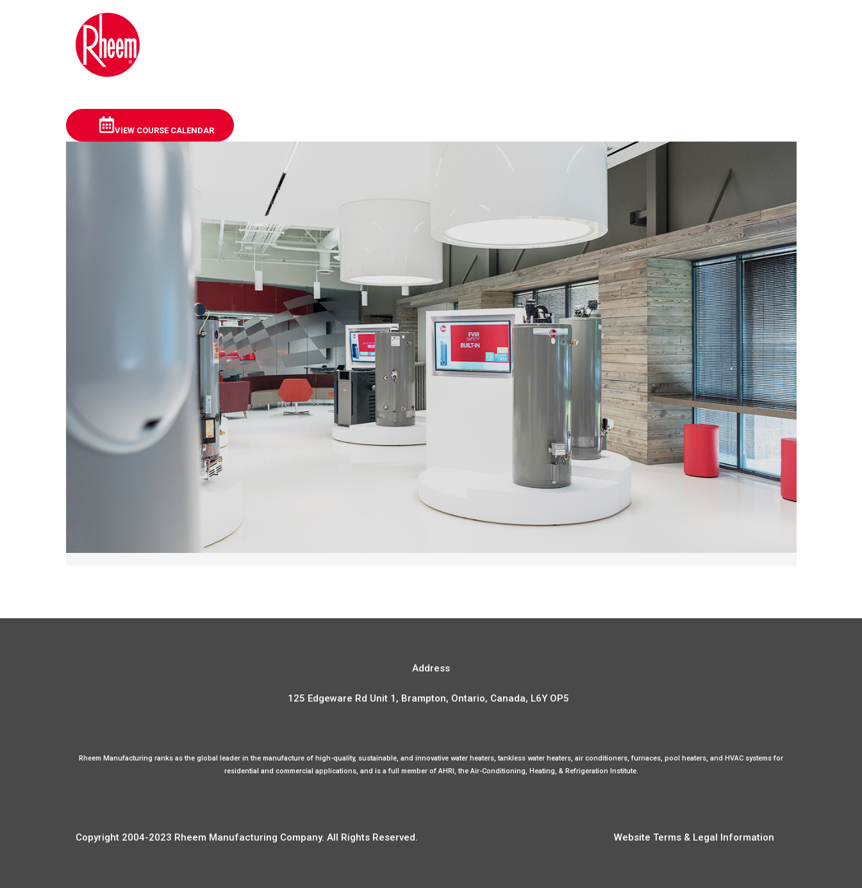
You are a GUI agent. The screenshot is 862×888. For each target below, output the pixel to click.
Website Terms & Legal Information (694, 837)
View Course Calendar (156, 125)
